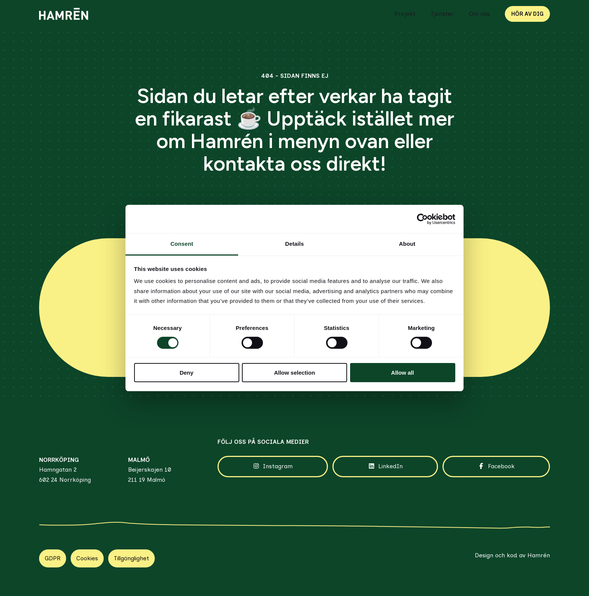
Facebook (496, 466)
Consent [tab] (182, 244)
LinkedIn (385, 466)
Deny (186, 372)
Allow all (402, 372)
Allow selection (294, 372)
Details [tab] (294, 244)
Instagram (272, 466)
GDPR (52, 558)
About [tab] (407, 244)
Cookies (87, 558)
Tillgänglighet (131, 558)
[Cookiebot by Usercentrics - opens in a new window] (422, 219)
